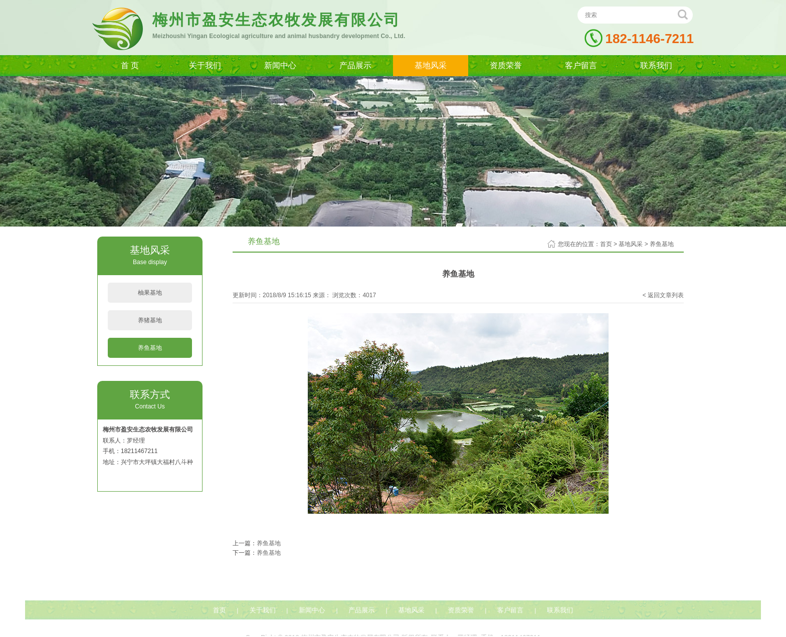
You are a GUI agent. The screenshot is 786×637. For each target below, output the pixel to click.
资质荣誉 (506, 65)
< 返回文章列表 (663, 295)
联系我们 (656, 65)
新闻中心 (280, 65)
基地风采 (431, 65)
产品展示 (355, 65)
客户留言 (581, 65)
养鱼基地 (150, 347)
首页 (606, 244)
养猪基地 (150, 320)
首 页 (130, 65)
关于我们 (205, 65)
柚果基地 (150, 292)
